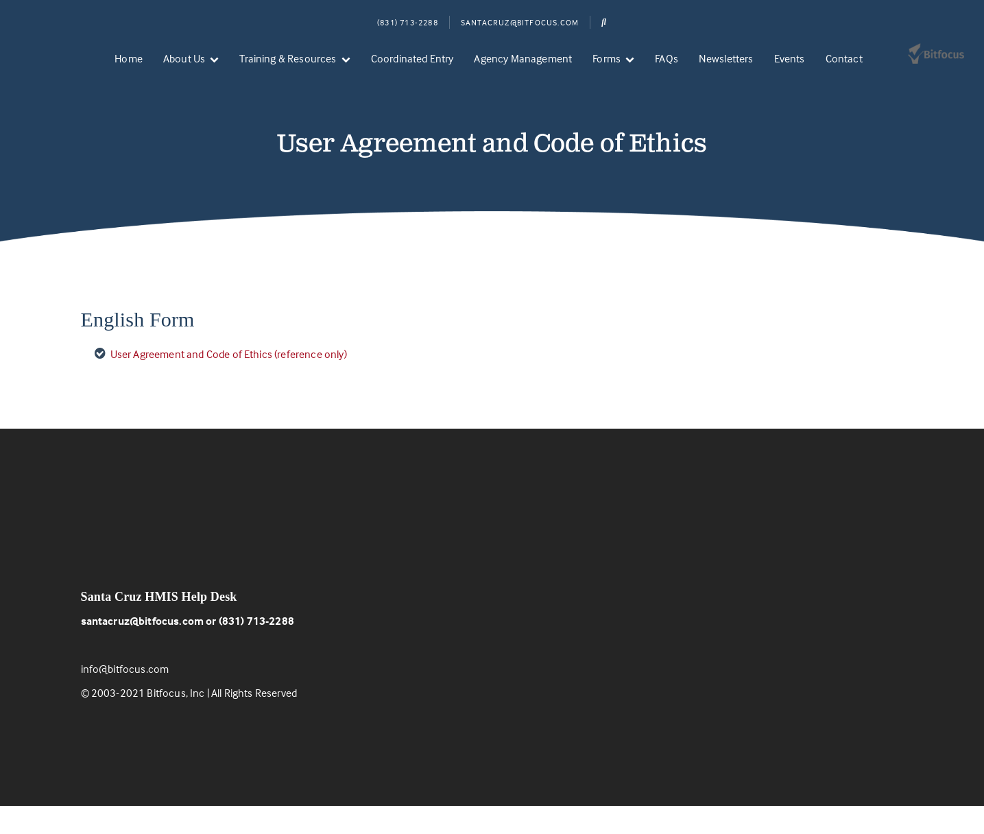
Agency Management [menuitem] (523, 58)
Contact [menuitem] (844, 58)
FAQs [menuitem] (666, 58)
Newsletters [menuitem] (726, 58)
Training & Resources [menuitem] (287, 58)
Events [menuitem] (789, 58)
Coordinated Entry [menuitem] (412, 58)
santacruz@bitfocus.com (142, 649)
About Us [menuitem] (184, 58)
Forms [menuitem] (606, 58)
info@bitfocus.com (125, 697)
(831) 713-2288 (407, 22)
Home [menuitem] (129, 58)
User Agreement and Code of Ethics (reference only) (228, 382)
